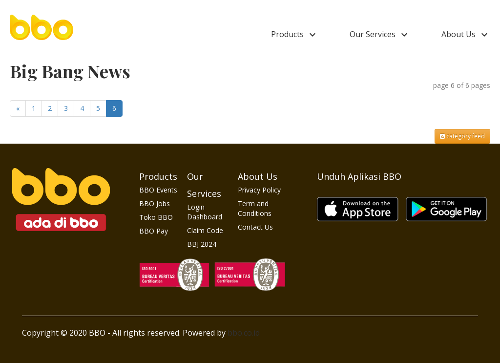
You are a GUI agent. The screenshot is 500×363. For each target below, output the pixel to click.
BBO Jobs (154, 203)
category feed (462, 136)
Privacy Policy (259, 189)
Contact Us (255, 227)
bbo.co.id (244, 332)
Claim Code (205, 230)
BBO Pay (153, 230)
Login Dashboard (204, 211)
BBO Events (158, 189)
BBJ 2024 (201, 244)
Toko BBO (156, 217)
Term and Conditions (254, 208)
